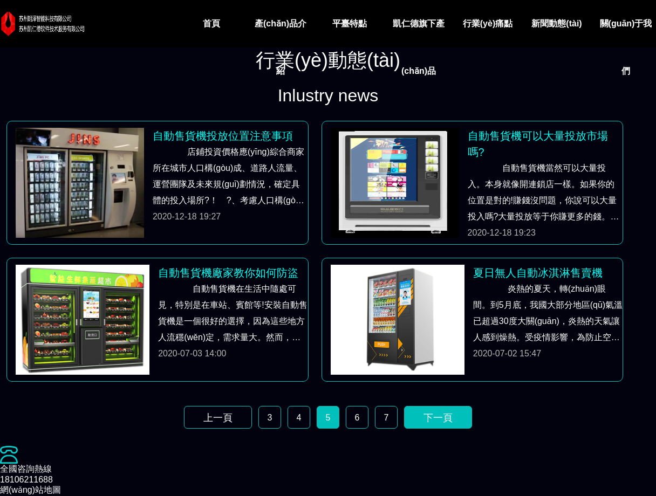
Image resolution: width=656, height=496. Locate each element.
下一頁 (438, 417)
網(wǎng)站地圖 (30, 489)
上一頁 (218, 417)
